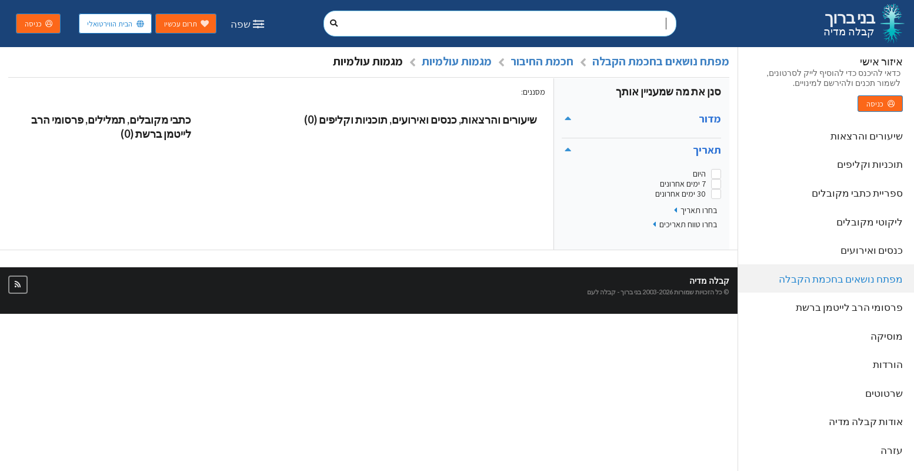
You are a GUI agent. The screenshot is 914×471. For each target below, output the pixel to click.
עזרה (891, 450)
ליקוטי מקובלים (869, 221)
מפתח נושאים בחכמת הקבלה (841, 279)
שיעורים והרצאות (866, 136)
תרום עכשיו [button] (186, 24)
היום (699, 174)
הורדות (888, 364)
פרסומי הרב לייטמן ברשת (849, 307)
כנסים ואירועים (871, 250)
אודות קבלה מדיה (866, 421)
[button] (18, 285)
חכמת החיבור (542, 61)
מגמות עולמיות (457, 61)
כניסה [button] (39, 24)
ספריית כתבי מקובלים (857, 193)
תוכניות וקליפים (870, 164)
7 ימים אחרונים (683, 184)
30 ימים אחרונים (680, 194)
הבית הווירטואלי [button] (116, 24)
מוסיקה (886, 336)
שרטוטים (884, 393)
